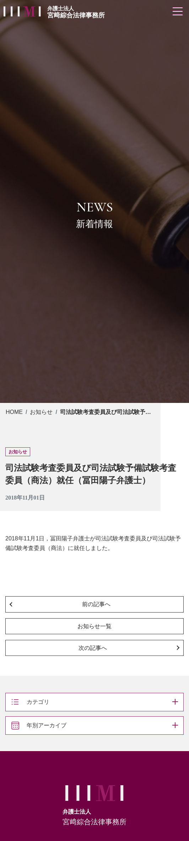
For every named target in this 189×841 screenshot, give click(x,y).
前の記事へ (96, 604)
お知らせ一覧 (94, 626)
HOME (14, 412)
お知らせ (41, 412)
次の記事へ (93, 648)
